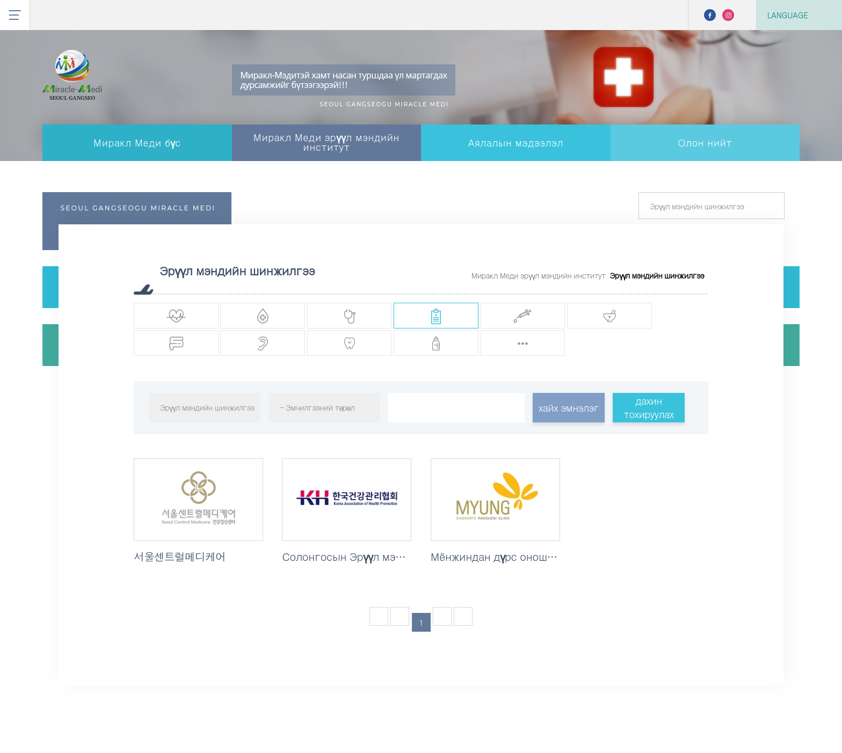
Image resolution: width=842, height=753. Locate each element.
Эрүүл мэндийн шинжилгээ (656, 275)
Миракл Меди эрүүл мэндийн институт (326, 141)
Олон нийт (705, 142)
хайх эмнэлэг (569, 411)
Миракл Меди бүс (137, 142)
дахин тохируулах (648, 411)
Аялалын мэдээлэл (515, 142)
